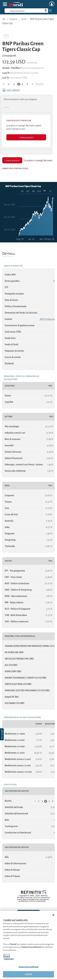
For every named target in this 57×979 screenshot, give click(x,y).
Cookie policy (9, 958)
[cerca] (19, 10)
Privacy (6, 955)
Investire (13, 19)
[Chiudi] (53, 915)
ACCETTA (28, 974)
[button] (2, 734)
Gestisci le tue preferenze (28, 966)
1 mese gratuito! (26, 137)
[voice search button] (44, 10)
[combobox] (28, 10)
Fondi (24, 19)
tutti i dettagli (11, 90)
